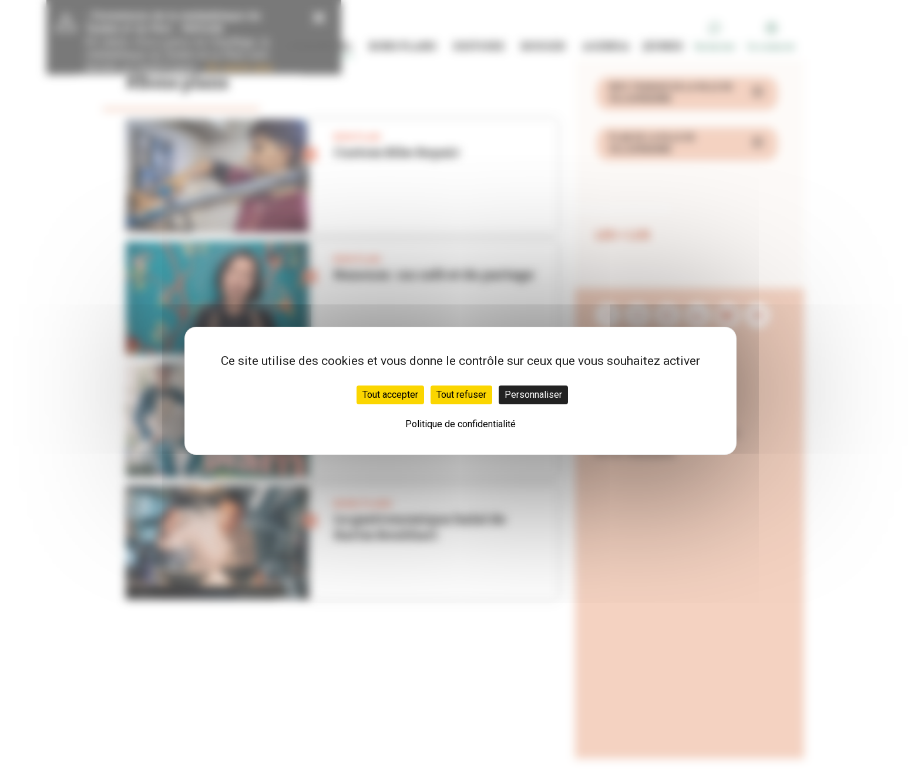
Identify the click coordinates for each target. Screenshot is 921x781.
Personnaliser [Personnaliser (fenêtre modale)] (533, 394)
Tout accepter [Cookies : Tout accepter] (390, 394)
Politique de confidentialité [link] (460, 424)
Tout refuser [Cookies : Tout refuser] (461, 394)
